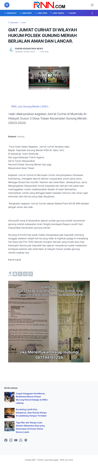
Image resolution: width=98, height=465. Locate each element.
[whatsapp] (25, 274)
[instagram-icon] (10, 440)
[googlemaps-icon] (25, 440)
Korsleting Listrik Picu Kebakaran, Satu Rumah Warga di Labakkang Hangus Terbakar (31, 412)
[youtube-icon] (15, 440)
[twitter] (20, 274)
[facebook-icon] (5, 440)
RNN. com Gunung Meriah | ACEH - (30, 106)
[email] (30, 274)
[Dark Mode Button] (92, 5)
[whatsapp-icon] (20, 440)
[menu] (6, 5)
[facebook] (15, 274)
